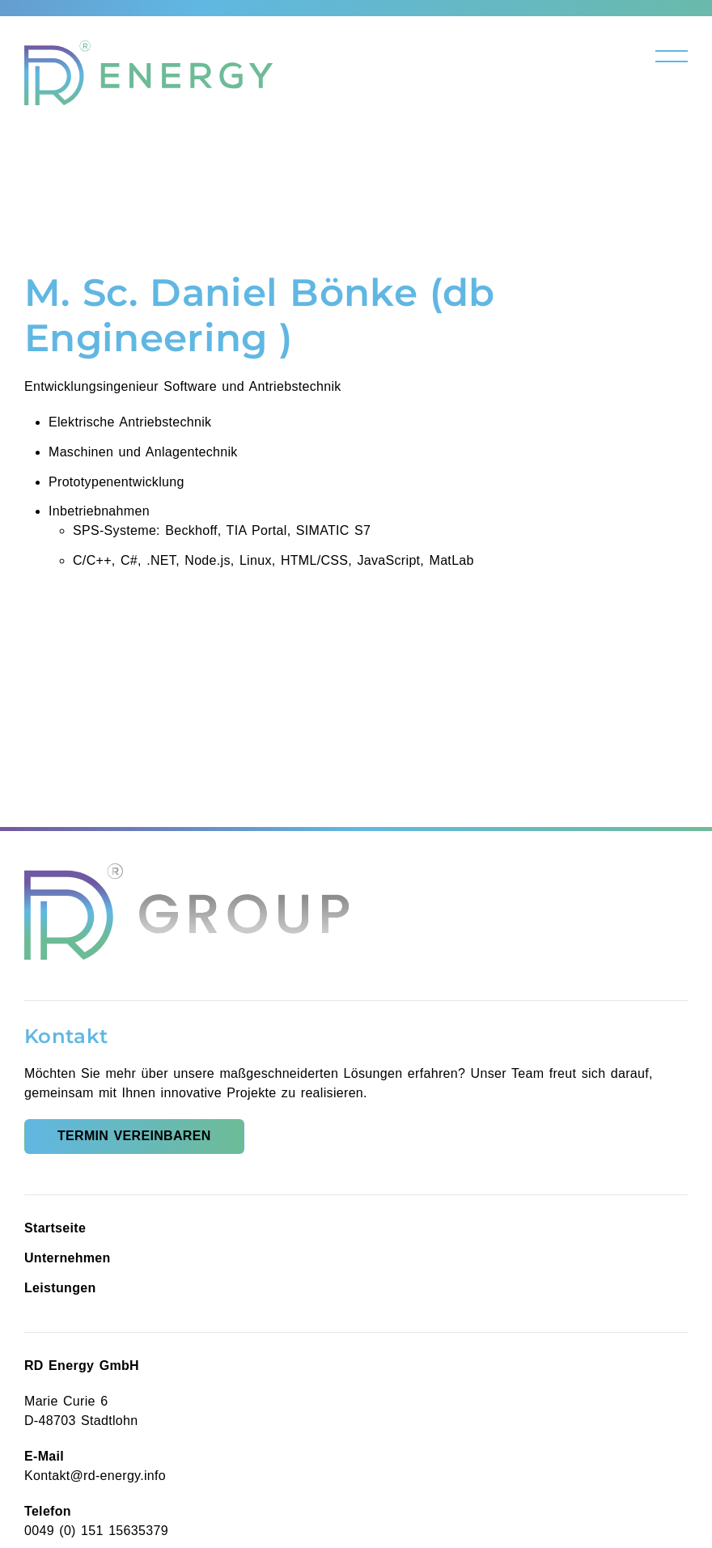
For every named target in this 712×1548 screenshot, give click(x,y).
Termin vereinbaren (134, 1136)
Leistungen (60, 1288)
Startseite (55, 1228)
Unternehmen (67, 1258)
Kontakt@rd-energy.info (95, 1475)
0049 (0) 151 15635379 (96, 1530)
